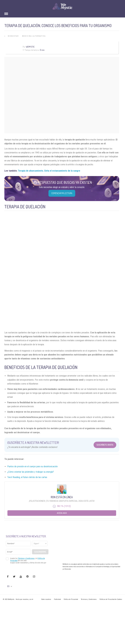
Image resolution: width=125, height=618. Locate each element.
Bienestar (13, 36)
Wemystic (30, 47)
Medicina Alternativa (34, 36)
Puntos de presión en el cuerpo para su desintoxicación (32, 466)
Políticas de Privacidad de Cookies (111, 599)
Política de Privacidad (71, 599)
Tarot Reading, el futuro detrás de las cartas (27, 477)
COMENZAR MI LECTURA (61, 193)
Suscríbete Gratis (104, 445)
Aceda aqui (62, 513)
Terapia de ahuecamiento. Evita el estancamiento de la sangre (49, 170)
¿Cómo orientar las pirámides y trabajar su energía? (30, 471)
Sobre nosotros (46, 599)
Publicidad (57, 599)
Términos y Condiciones (89, 599)
